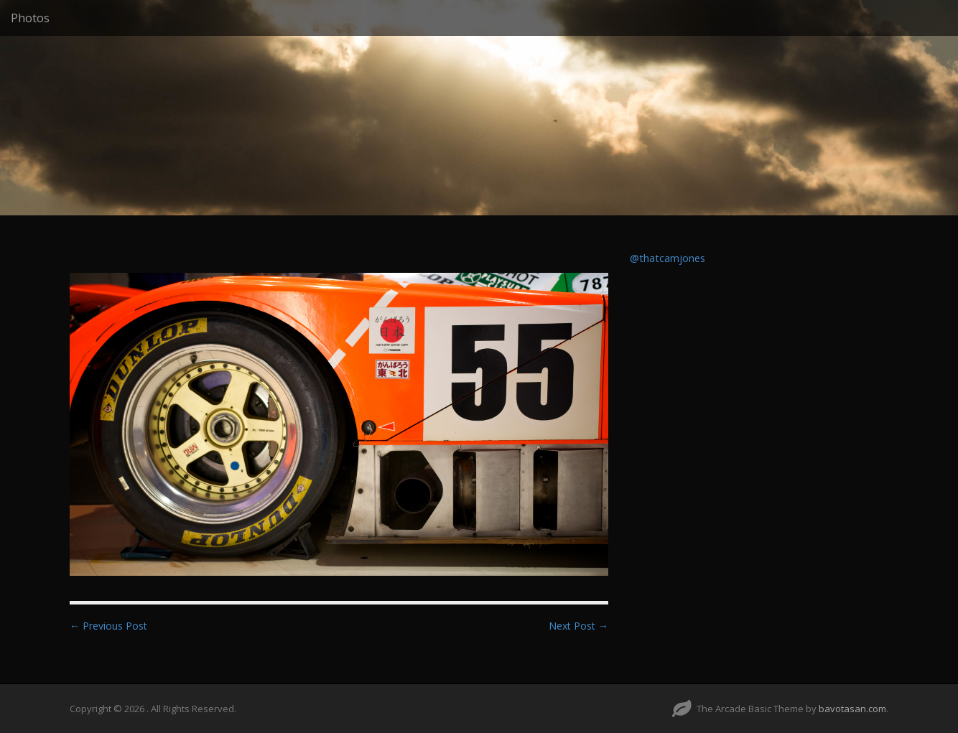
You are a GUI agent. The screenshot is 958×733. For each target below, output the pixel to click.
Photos (30, 18)
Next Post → (578, 625)
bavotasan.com (852, 708)
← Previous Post (108, 625)
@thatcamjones (667, 258)
